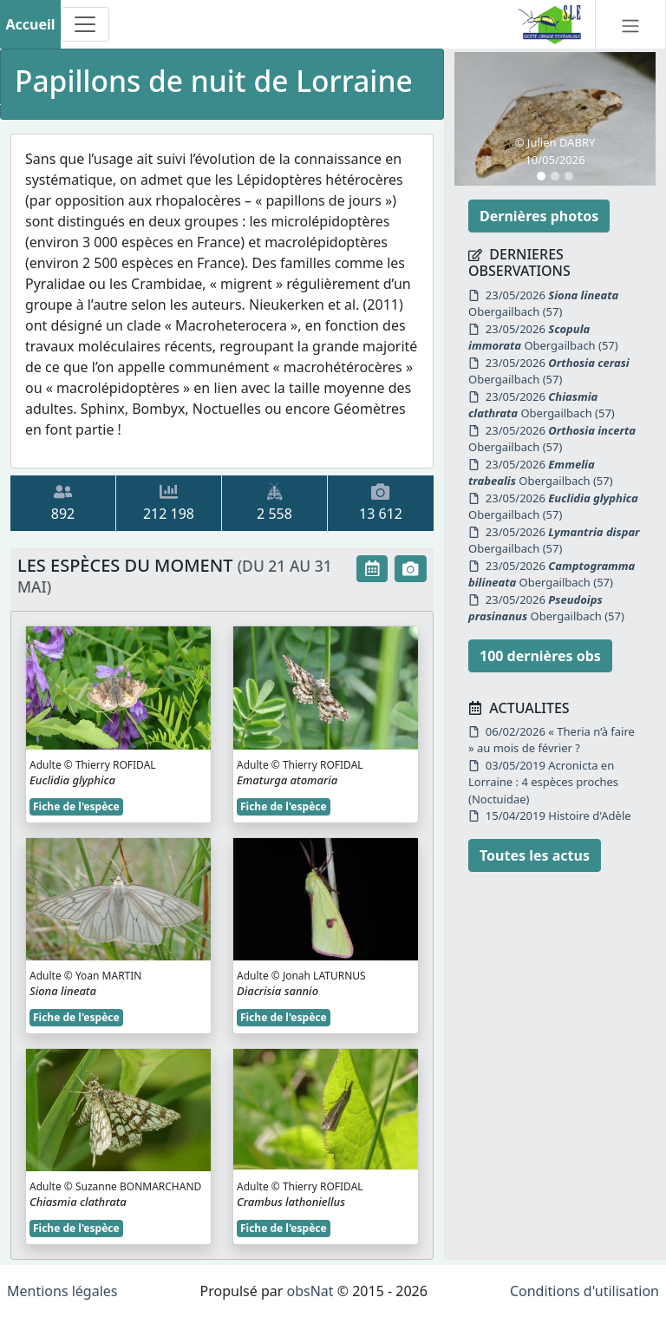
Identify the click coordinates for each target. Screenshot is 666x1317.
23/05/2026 (543, 303)
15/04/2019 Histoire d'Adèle (549, 815)
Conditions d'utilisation (584, 1291)
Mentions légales (62, 1291)
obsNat (309, 1291)
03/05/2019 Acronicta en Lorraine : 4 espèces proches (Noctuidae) (543, 782)
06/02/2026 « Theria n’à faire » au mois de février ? (551, 740)
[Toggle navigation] (85, 24)
